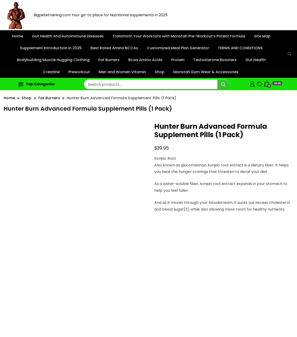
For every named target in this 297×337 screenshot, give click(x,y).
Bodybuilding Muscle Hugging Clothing (53, 60)
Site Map (262, 36)
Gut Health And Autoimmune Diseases (68, 36)
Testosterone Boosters (215, 60)
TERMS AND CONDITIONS (240, 48)
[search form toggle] (289, 54)
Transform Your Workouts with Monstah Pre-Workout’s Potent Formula (179, 36)
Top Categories (37, 84)
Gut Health (255, 60)
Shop (160, 72)
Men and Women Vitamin (122, 72)
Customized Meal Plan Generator (178, 48)
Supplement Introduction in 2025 (51, 48)
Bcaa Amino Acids (145, 60)
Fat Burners (108, 60)
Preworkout (79, 72)
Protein (177, 60)
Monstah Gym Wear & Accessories (206, 72)
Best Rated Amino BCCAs (114, 48)
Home (17, 36)
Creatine (51, 72)
